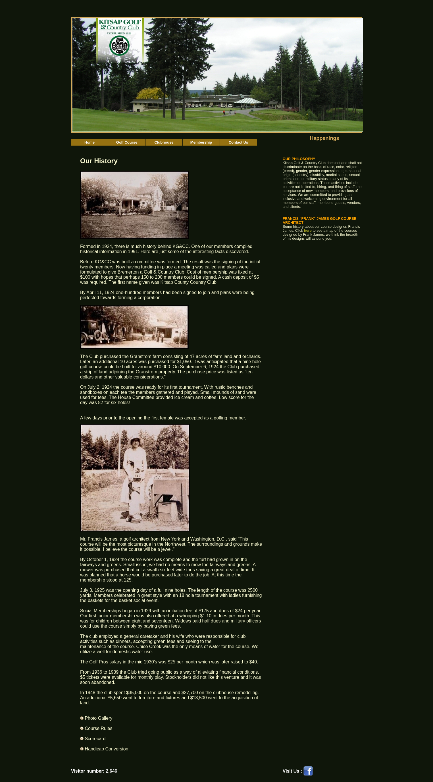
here (308, 231)
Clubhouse (163, 142)
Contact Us (238, 142)
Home (89, 142)
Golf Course (126, 142)
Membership (201, 142)
